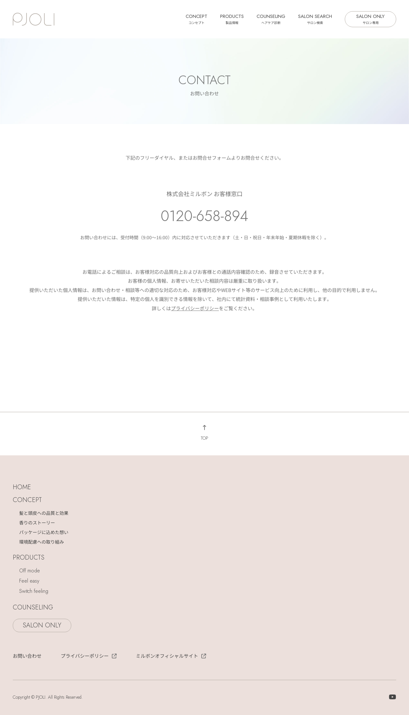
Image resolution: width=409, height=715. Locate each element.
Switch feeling (33, 591)
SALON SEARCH (315, 19)
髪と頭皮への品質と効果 (43, 513)
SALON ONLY (370, 19)
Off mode (29, 570)
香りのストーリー (37, 522)
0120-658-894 (204, 216)
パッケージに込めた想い (43, 532)
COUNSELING (271, 19)
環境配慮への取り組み (41, 541)
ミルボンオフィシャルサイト (167, 655)
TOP (204, 438)
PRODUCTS (232, 19)
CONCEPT (196, 19)
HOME (22, 487)
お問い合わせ (27, 655)
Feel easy (29, 581)
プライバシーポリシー (195, 309)
